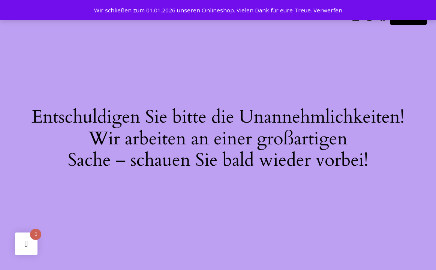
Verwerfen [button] (327, 10)
